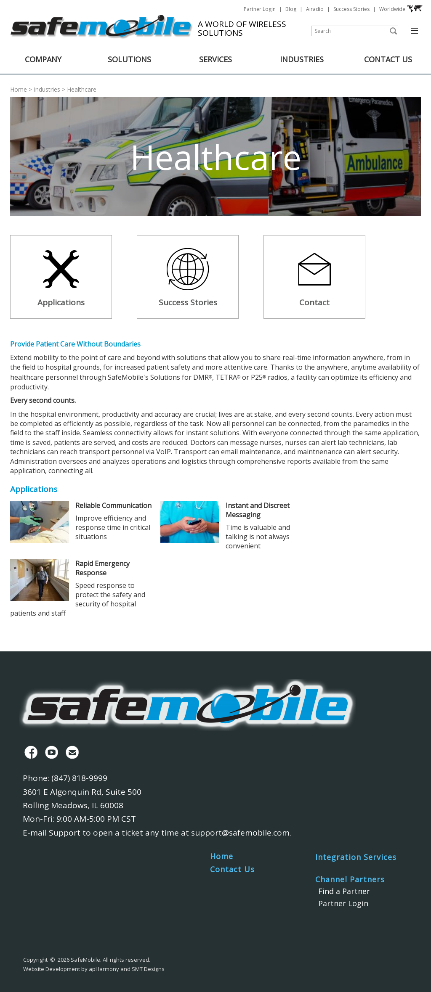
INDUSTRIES (302, 59)
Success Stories (351, 9)
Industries (47, 89)
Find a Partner (344, 891)
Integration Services (355, 857)
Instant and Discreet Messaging (258, 510)
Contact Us (232, 869)
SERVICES (215, 59)
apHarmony (104, 969)
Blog (290, 9)
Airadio (315, 9)
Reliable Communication (113, 505)
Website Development (51, 969)
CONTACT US (388, 59)
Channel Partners (350, 879)
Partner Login (260, 9)
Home (18, 89)
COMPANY (43, 59)
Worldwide (401, 9)
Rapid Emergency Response (102, 568)
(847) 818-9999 (79, 777)
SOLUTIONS (129, 59)
